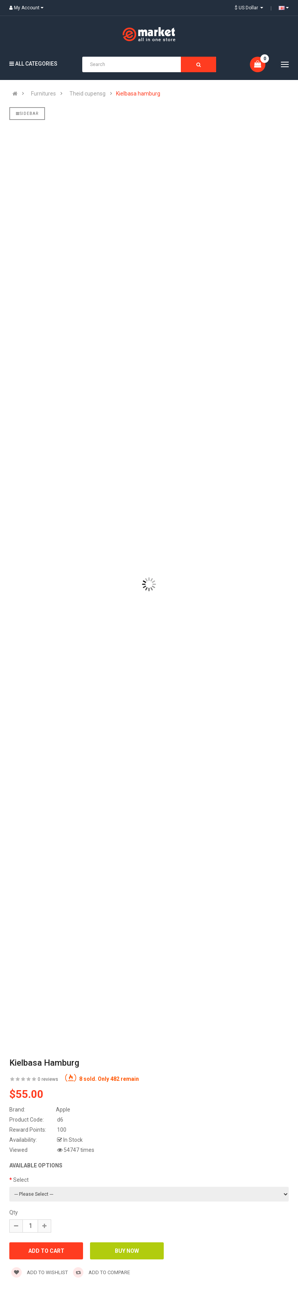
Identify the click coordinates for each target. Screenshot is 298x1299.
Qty (13, 1212)
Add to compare (101, 1272)
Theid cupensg (87, 93)
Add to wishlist (39, 1272)
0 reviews (48, 1079)
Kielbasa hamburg (138, 93)
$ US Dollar (249, 7)
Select (21, 1180)
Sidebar (27, 113)
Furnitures (43, 93)
